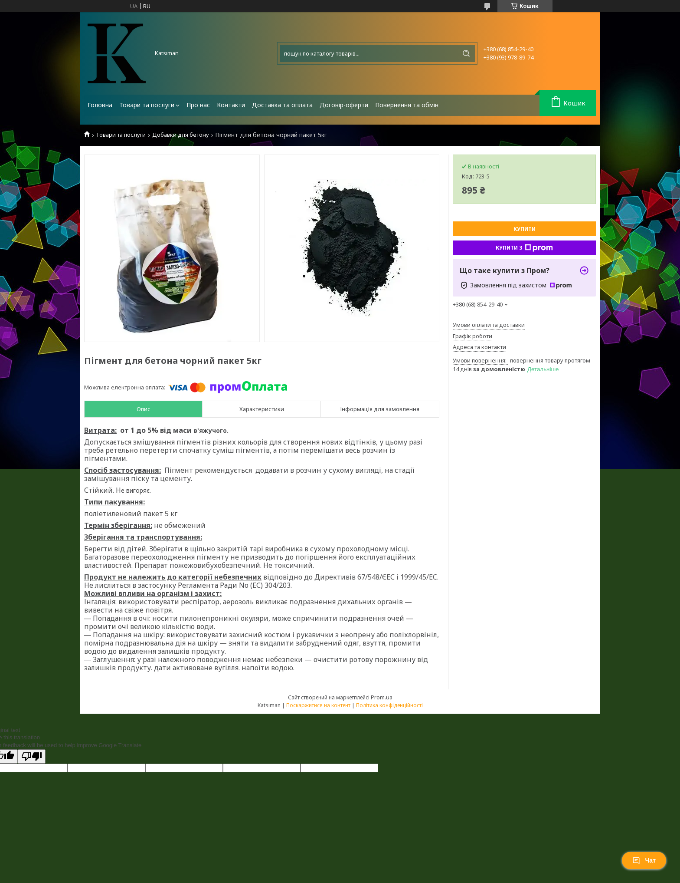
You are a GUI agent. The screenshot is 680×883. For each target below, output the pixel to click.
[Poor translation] (32, 756)
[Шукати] (466, 53)
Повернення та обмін (406, 105)
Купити (524, 229)
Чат (644, 860)
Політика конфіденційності (389, 705)
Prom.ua (381, 697)
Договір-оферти (344, 105)
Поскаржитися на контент (318, 705)
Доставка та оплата (282, 105)
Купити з (524, 248)
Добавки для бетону (180, 134)
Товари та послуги (146, 105)
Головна (100, 105)
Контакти (231, 105)
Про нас (198, 105)
